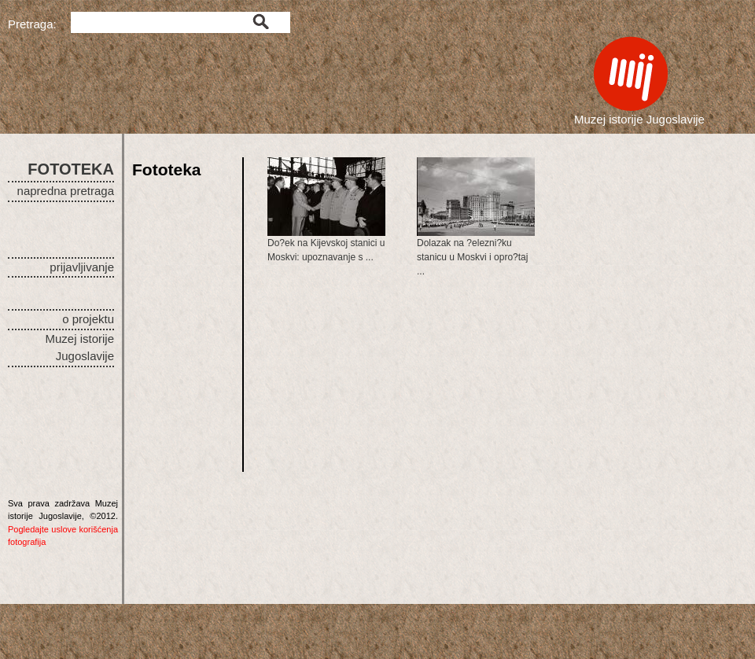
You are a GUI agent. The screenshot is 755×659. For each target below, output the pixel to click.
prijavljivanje (82, 267)
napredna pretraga (65, 190)
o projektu (88, 319)
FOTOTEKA (71, 169)
